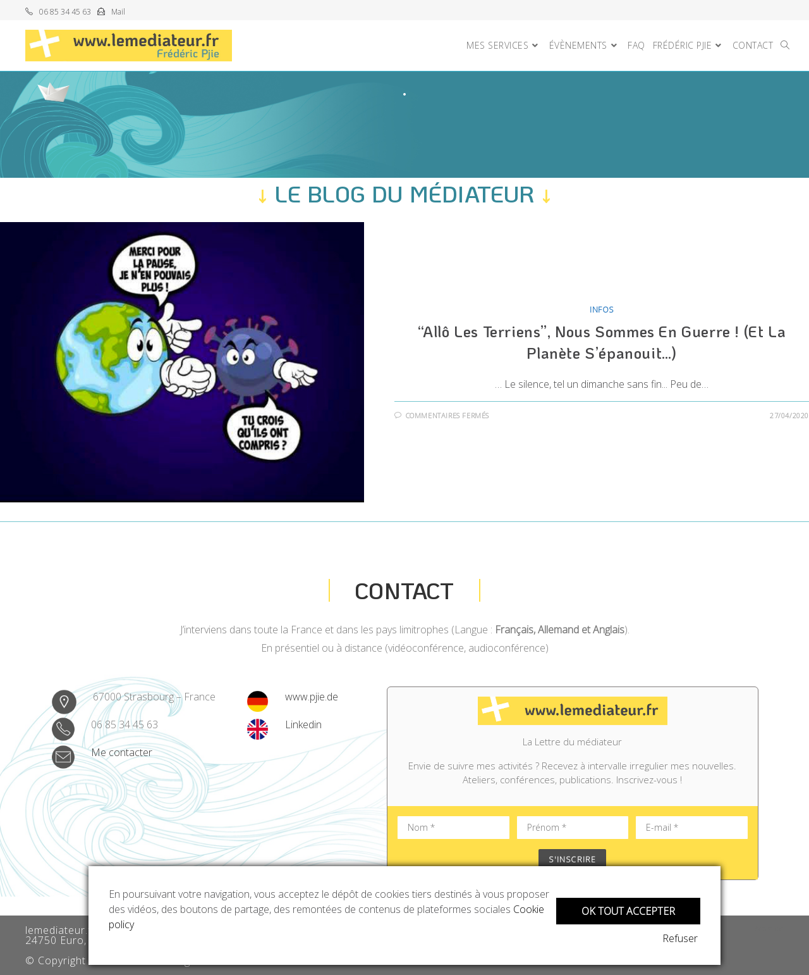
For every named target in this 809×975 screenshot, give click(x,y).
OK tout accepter (628, 910)
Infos (602, 309)
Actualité (769, 928)
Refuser (682, 938)
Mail (118, 11)
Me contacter (121, 752)
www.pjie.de (311, 697)
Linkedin (303, 724)
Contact (404, 590)
